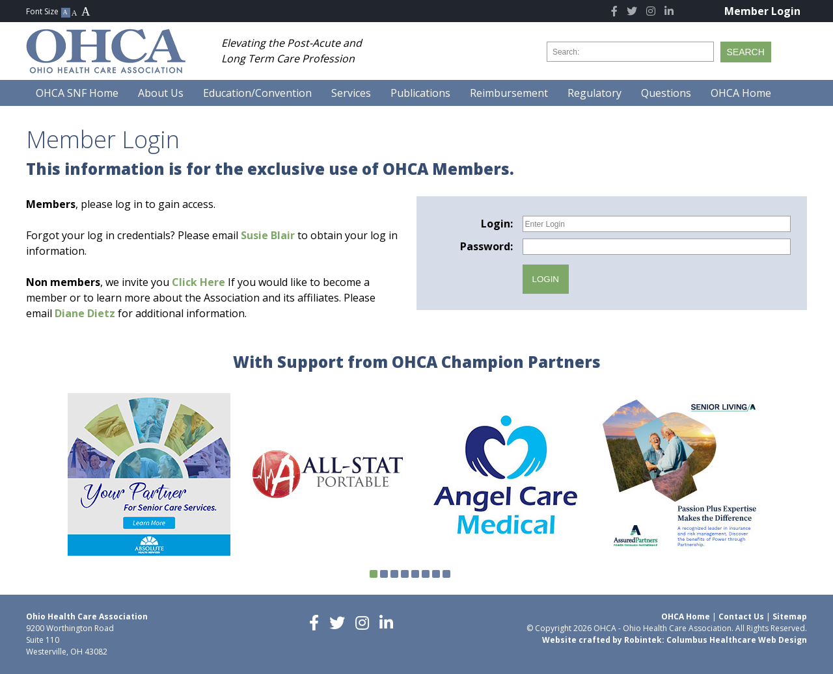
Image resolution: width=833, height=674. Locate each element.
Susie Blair (268, 235)
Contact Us (741, 616)
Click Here (198, 282)
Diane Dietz (85, 313)
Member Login (762, 11)
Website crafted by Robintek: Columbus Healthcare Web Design (674, 639)
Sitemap (789, 616)
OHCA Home (685, 616)
